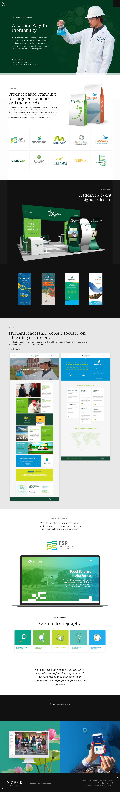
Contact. (110, 780)
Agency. (83, 780)
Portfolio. (95, 780)
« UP (117, 777)
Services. (89, 780)
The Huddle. (103, 780)
